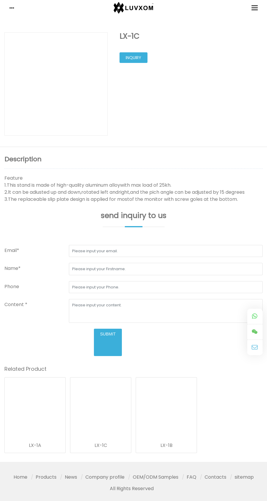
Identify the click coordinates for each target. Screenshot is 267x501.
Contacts (215, 477)
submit (108, 334)
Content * (15, 304)
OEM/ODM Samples (155, 477)
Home (20, 477)
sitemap (244, 477)
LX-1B (166, 445)
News (71, 477)
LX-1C (100, 445)
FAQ (191, 477)
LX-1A (35, 445)
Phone (11, 286)
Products (46, 477)
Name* (12, 268)
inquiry (133, 58)
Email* (11, 250)
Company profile (105, 477)
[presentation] (49, 340)
